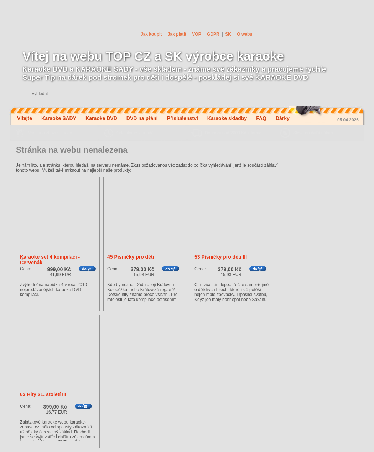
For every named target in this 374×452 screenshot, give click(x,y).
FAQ (261, 118)
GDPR (213, 34)
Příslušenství (182, 118)
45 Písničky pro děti (130, 257)
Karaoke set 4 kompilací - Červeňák (50, 259)
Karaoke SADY (58, 118)
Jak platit (177, 34)
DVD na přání (142, 118)
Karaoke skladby (227, 118)
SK (228, 34)
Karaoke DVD (101, 118)
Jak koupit (151, 34)
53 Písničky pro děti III (220, 257)
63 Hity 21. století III (43, 394)
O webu (244, 34)
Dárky (283, 118)
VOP (196, 34)
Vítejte (24, 118)
